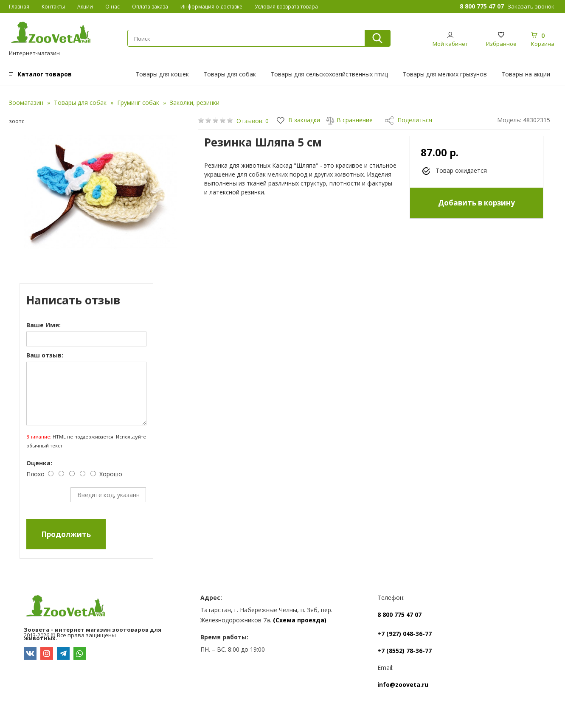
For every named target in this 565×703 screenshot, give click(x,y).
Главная (19, 6)
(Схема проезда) (299, 620)
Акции (85, 6)
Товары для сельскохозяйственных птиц (329, 74)
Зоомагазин (26, 102)
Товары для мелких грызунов (444, 74)
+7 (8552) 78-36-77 (404, 651)
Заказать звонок (531, 6)
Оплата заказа (150, 6)
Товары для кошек (162, 74)
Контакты (53, 6)
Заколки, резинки (194, 102)
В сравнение (349, 120)
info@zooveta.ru (402, 685)
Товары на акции (525, 74)
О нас (112, 6)
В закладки (298, 120)
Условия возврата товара (286, 6)
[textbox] (246, 38)
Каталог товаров (44, 74)
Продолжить (66, 534)
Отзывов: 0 (252, 121)
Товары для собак (229, 74)
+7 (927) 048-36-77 (404, 634)
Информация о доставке (211, 6)
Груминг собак (138, 102)
